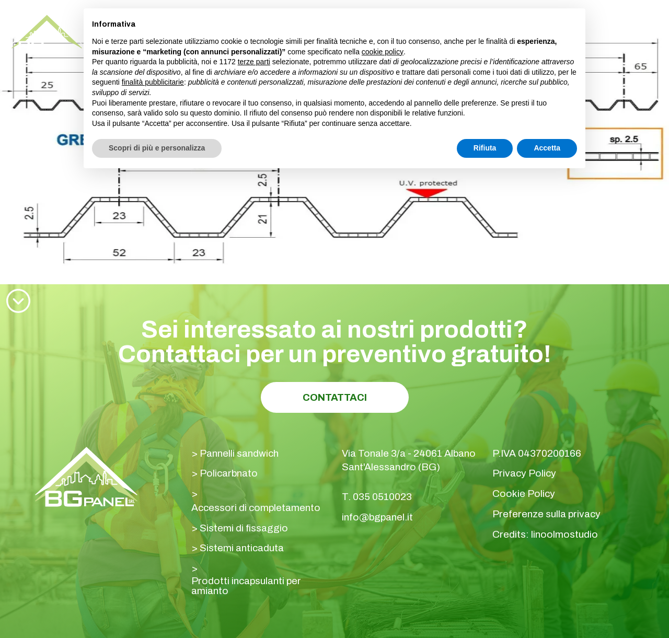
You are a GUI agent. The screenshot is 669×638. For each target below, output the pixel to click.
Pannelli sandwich (239, 453)
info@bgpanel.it (377, 517)
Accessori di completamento (255, 508)
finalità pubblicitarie (153, 82)
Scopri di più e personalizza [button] (157, 148)
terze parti (254, 61)
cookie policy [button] (382, 52)
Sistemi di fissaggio (244, 528)
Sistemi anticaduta (242, 548)
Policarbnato (229, 473)
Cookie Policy (523, 493)
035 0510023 (382, 497)
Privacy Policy (524, 473)
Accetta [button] (547, 148)
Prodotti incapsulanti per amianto (246, 586)
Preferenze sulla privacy (546, 514)
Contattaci (335, 397)
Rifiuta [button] (485, 148)
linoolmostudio (564, 534)
